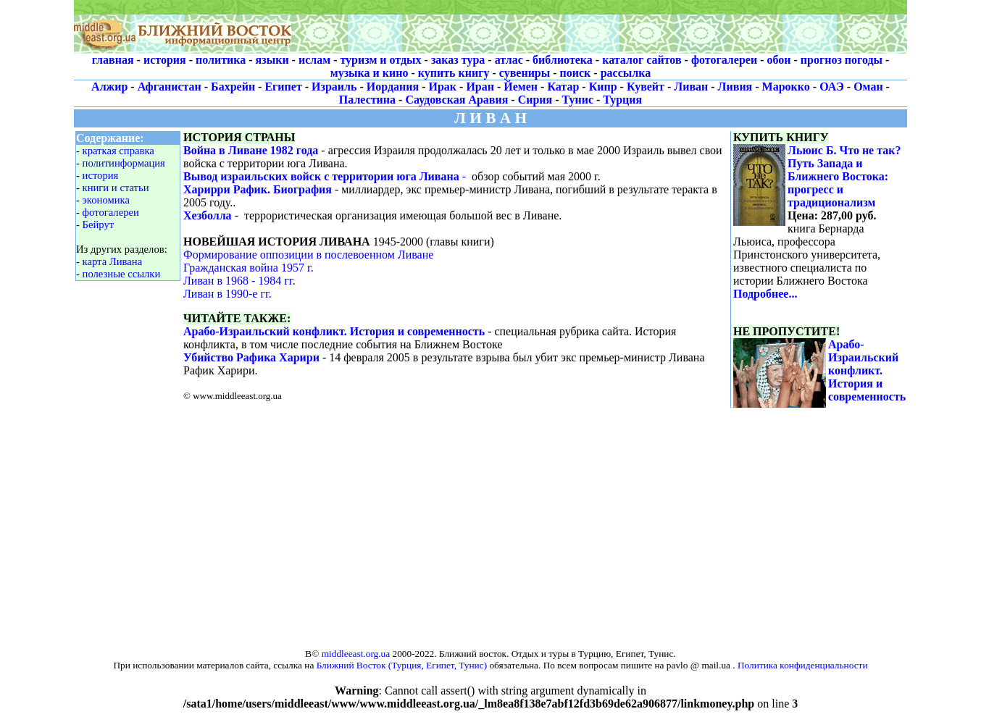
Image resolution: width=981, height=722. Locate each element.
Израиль (334, 86)
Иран (480, 86)
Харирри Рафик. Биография (257, 189)
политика (221, 60)
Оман (867, 86)
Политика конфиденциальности (803, 665)
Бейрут (98, 224)
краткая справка (118, 150)
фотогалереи (724, 60)
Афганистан (169, 86)
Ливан (691, 86)
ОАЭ (831, 86)
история (164, 60)
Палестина (367, 99)
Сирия (535, 99)
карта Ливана (113, 261)
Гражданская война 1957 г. (248, 267)
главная (113, 60)
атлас (509, 60)
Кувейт (645, 86)
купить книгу (454, 73)
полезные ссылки (122, 274)
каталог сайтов (641, 60)
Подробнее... (765, 293)
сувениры (524, 73)
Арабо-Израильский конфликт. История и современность (334, 331)
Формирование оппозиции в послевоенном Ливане (308, 254)
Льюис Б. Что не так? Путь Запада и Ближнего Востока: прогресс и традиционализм (844, 176)
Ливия (735, 86)
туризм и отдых (380, 60)
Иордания (393, 86)
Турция (622, 99)
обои (778, 60)
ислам (314, 60)
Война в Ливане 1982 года (250, 150)
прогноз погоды (841, 60)
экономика (106, 200)
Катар (563, 86)
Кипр (603, 86)
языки (272, 60)
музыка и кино (369, 73)
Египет (282, 86)
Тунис (577, 99)
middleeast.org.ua (356, 653)
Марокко (786, 86)
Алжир (109, 86)
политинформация (124, 163)
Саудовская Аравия (456, 99)
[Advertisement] (599, 27)
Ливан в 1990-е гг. (227, 293)
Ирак (443, 86)
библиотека (563, 60)
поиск (575, 73)
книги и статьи (116, 187)
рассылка (626, 73)
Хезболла (207, 215)
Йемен (521, 86)
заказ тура (458, 60)
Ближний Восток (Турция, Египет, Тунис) (402, 665)
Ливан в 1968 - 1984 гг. (239, 280)
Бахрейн (233, 86)
